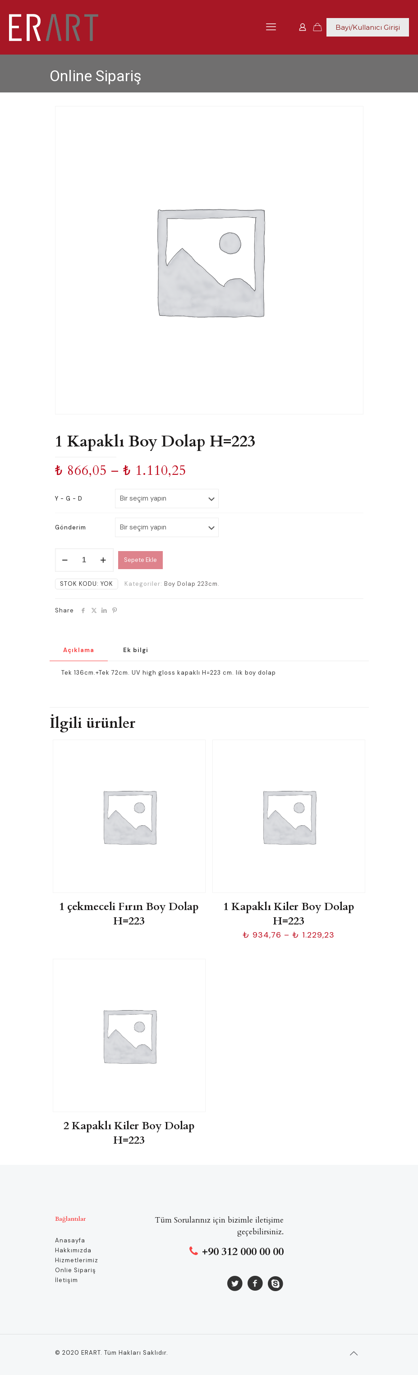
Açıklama (78, 650)
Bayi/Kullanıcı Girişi (367, 27)
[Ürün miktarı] (84, 560)
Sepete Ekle (140, 560)
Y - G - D (69, 498)
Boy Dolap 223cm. (192, 584)
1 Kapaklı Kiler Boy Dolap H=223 (288, 914)
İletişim (66, 1280)
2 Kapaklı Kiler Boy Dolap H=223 (129, 1133)
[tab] (79, 650)
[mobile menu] (271, 27)
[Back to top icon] (354, 1353)
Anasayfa (70, 1240)
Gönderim (70, 527)
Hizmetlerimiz (76, 1260)
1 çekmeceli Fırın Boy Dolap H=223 (129, 914)
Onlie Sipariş (75, 1270)
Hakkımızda (73, 1250)
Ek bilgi (135, 650)
